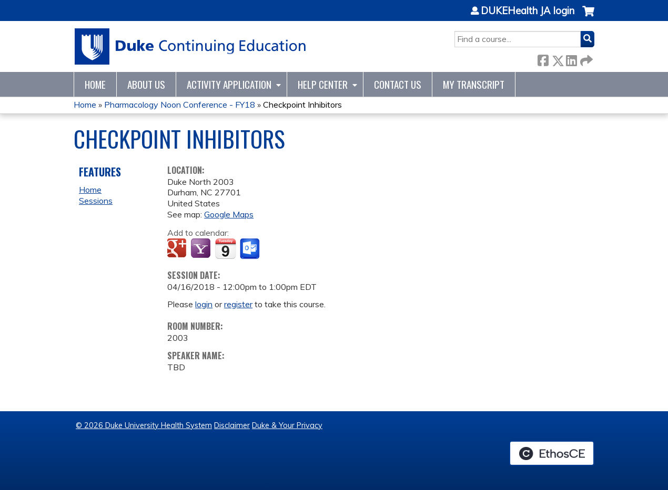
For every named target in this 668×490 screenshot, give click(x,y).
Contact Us (397, 84)
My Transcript (473, 84)
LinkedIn (571, 59)
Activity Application (229, 84)
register (238, 304)
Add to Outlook (250, 248)
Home (95, 84)
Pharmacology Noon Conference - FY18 (179, 104)
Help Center (323, 84)
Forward (585, 59)
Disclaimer (232, 425)
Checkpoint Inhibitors (302, 104)
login (203, 304)
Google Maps (229, 214)
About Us (146, 84)
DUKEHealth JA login (527, 11)
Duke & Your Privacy (287, 425)
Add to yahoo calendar (201, 248)
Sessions (96, 200)
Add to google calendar (178, 248)
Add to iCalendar (225, 248)
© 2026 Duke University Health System (144, 425)
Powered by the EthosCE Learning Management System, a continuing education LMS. (551, 453)
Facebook (543, 59)
